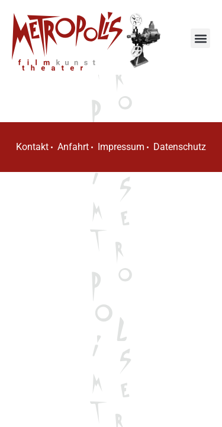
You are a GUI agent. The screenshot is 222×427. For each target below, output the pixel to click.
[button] (200, 38)
